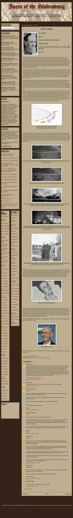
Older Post (68, 494)
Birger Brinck (14, 215)
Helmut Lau (4, 315)
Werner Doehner (15, 319)
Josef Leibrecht (46, 92)
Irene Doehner (14, 266)
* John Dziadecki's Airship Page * (9, 174)
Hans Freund (4, 310)
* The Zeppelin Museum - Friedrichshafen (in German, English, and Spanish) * (10, 165)
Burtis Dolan (14, 217)
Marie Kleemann (15, 291)
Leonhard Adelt (14, 278)
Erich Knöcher (14, 239)
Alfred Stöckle (62, 92)
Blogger (40, 515)
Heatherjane (28, 481)
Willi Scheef (4, 393)
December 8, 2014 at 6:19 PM (32, 409)
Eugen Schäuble (5, 293)
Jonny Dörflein (4, 321)
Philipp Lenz (4, 351)
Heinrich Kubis (4, 313)
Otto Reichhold (14, 304)
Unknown (28, 364)
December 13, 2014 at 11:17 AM (33, 462)
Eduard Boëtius (4, 269)
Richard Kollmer (5, 358)
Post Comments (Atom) (50, 498)
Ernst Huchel (4, 281)
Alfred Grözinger (29, 357)
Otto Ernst (13, 302)
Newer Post (26, 494)
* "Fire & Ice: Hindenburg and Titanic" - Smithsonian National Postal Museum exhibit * (8, 170)
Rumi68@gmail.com (6, 146)
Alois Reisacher (5, 233)
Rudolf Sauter (4, 369)
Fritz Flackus (35, 92)
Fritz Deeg (3, 302)
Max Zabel (3, 349)
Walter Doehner (14, 316)
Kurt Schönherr (56, 264)
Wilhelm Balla (4, 383)
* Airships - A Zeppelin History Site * (10, 158)
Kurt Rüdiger (4, 333)
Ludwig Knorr (4, 341)
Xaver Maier (4, 398)
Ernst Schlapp (4, 283)
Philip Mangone (15, 310)
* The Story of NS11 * (6, 198)
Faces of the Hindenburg (36, 7)
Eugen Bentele (4, 286)
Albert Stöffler (4, 223)
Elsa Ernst (13, 231)
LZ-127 (64, 57)
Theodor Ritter (4, 374)
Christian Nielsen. (5, 45)
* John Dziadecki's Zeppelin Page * (9, 179)
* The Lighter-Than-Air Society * (9, 177)
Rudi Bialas (4, 366)
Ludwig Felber (4, 338)
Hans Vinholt (14, 255)
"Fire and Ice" (9, 115)
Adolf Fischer (4, 216)
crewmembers (41, 357)
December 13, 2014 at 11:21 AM (33, 478)
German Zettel (4, 307)
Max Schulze (4, 346)
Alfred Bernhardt (5, 226)
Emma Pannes (14, 236)
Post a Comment (28, 489)
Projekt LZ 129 (8, 117)
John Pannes (14, 268)
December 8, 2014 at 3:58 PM (32, 386)
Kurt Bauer (3, 330)
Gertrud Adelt (14, 252)
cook (34, 357)
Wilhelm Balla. (12, 55)
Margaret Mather (15, 288)
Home (47, 494)
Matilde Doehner (15, 294)
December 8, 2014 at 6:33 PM (32, 433)
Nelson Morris (14, 299)
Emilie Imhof (4, 275)
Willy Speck (4, 395)
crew (37, 357)
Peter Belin (13, 307)
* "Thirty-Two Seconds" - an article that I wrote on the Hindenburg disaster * (9, 205)
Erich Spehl (4, 278)
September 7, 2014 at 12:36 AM (32, 379)
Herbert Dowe (4, 318)
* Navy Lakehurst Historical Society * (10, 160)
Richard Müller (4, 361)
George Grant (9, 61)
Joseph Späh (14, 271)
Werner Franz (9, 71)
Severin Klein (11, 50)
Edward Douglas (15, 228)
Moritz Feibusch (15, 296)
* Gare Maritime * (5, 201)
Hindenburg (47, 357)
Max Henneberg (5, 343)
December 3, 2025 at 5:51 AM (32, 486)
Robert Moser (4, 363)
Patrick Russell (29, 388)
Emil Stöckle (14, 233)
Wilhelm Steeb (4, 390)
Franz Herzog (4, 299)
